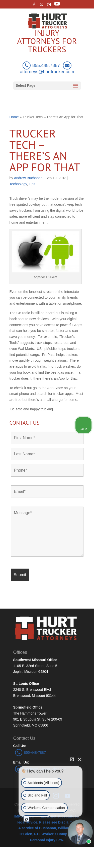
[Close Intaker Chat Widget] (79, 759)
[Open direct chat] (71, 759)
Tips (32, 184)
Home (14, 117)
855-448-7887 (30, 753)
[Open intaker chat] (26, 819)
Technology (18, 184)
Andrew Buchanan (28, 178)
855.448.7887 (41, 65)
